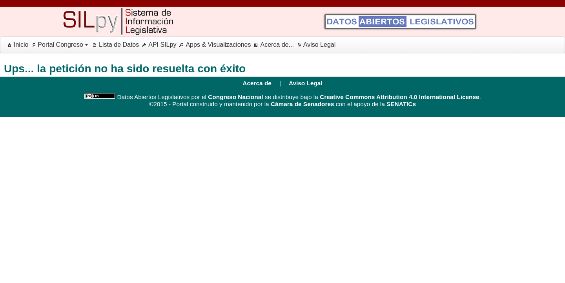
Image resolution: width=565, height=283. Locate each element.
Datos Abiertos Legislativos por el (160, 97)
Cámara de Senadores (302, 104)
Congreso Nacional (235, 97)
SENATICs (401, 104)
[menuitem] (16, 44)
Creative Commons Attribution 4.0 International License (399, 97)
